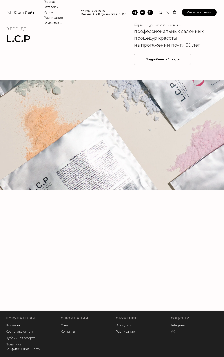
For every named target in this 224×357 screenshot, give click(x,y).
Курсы (49, 12)
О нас (65, 325)
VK (173, 331)
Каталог (50, 7)
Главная (50, 1)
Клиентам (51, 23)
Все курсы (124, 325)
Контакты (68, 331)
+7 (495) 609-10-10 (93, 10)
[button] (160, 12)
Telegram (178, 325)
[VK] (142, 12)
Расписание (53, 17)
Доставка (13, 325)
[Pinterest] (150, 12)
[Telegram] (135, 12)
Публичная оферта (20, 338)
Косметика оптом (19, 331)
